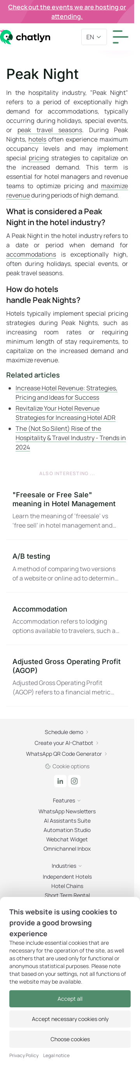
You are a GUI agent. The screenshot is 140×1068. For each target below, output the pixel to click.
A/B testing (31, 556)
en (94, 37)
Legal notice (56, 1055)
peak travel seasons (50, 130)
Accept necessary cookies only (70, 1019)
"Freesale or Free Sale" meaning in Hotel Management (64, 499)
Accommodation (39, 609)
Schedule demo (67, 732)
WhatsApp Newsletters (67, 811)
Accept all (70, 998)
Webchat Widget (67, 839)
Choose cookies (70, 1039)
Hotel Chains (67, 886)
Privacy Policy (23, 1055)
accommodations (31, 254)
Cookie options (67, 766)
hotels (37, 139)
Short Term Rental (67, 895)
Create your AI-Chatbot (67, 742)
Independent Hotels (67, 876)
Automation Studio (67, 830)
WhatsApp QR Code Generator (67, 753)
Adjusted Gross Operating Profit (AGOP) (66, 666)
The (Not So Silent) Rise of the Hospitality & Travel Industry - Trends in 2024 (71, 437)
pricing (39, 158)
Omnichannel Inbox (67, 848)
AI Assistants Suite (67, 820)
